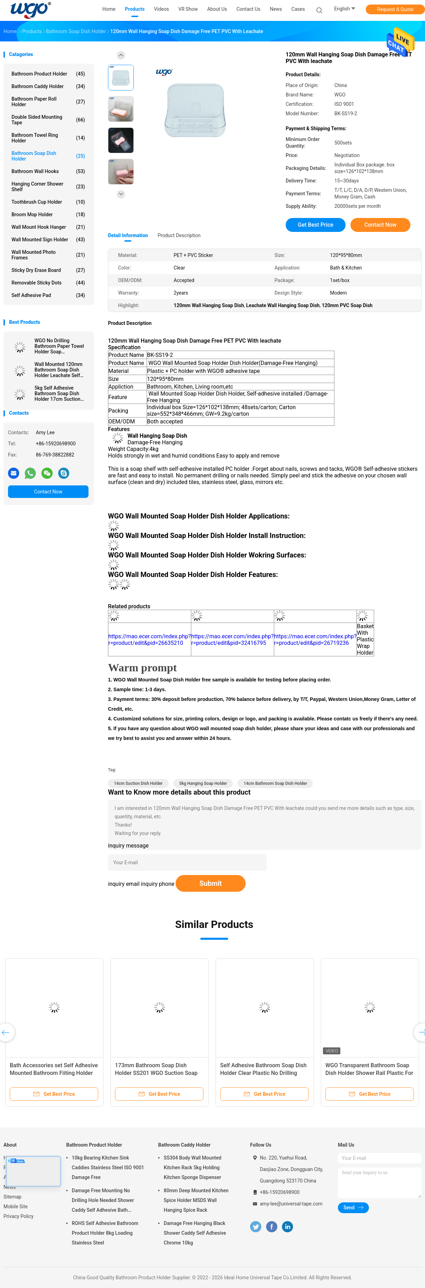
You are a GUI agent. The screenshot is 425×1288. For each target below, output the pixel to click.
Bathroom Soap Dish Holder (48, 156)
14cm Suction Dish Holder (138, 783)
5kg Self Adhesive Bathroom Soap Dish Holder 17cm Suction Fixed (57, 393)
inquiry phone (158, 884)
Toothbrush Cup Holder (48, 201)
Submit (210, 883)
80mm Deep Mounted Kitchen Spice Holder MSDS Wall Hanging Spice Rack (196, 1200)
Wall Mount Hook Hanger (48, 227)
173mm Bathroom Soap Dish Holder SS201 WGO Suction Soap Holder (156, 1073)
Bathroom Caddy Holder (48, 86)
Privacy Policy (18, 1216)
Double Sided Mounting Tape (48, 119)
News (9, 1187)
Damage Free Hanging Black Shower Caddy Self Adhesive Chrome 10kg (195, 1233)
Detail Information (128, 235)
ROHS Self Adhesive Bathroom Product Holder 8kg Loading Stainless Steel (105, 1233)
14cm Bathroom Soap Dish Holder (275, 783)
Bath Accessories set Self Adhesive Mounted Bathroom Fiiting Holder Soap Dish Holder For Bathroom (54, 1073)
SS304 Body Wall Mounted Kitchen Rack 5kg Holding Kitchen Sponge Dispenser (192, 1167)
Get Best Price (315, 224)
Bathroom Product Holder (48, 73)
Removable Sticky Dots (48, 282)
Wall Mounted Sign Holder (48, 239)
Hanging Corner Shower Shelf (48, 186)
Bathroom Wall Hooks (48, 171)
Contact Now (48, 491)
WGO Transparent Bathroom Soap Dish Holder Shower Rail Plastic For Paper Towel (369, 1073)
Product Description (178, 235)
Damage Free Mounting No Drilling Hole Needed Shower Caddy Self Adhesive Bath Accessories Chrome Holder (103, 1201)
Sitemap (12, 1197)
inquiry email (124, 884)
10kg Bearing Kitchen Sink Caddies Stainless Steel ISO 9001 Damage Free (108, 1167)
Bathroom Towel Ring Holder (48, 137)
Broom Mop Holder (48, 214)
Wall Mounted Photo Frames (48, 254)
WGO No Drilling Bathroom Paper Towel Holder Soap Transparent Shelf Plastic (59, 346)
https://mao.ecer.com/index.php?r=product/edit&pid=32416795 (232, 639)
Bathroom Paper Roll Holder (48, 101)
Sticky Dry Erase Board (48, 270)
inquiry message (128, 845)
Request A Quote (395, 9)
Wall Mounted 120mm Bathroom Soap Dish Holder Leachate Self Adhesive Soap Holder (58, 369)
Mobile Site (15, 1206)
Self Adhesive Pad (48, 295)
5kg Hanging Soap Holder (203, 783)
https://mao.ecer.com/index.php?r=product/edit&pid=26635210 (149, 639)
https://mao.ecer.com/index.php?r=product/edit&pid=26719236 (315, 639)
